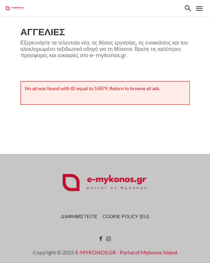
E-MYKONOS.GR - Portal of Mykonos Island (126, 252)
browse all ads (144, 88)
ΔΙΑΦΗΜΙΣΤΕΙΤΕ (79, 216)
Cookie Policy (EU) (126, 216)
